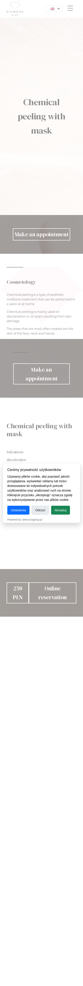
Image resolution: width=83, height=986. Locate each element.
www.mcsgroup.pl (32, 519)
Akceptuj (61, 510)
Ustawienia (18, 510)
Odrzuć (40, 510)
